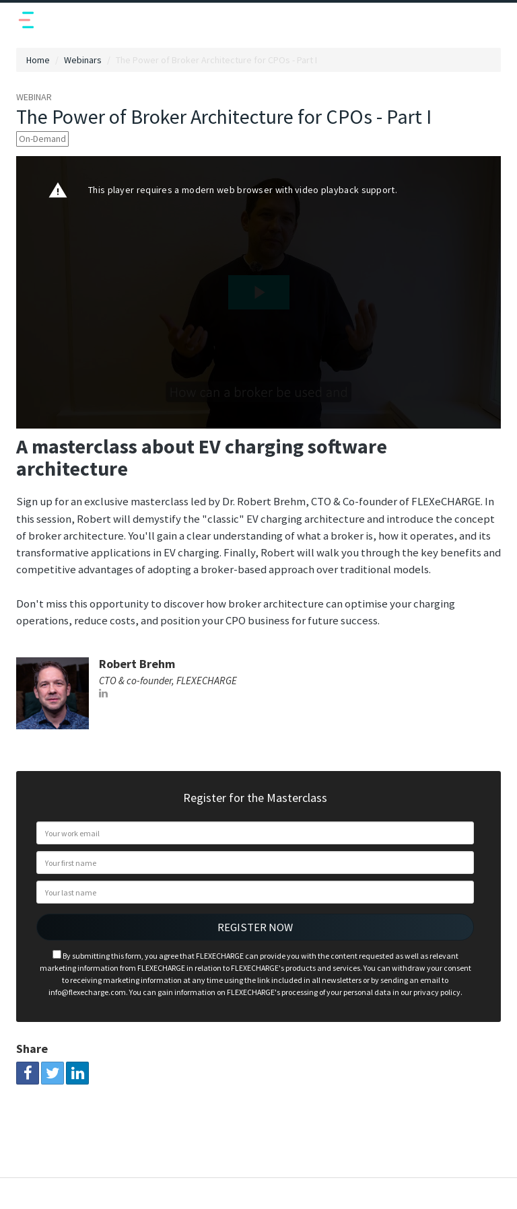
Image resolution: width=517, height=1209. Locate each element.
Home (38, 60)
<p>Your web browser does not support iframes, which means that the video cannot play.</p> (258, 292)
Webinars (83, 60)
